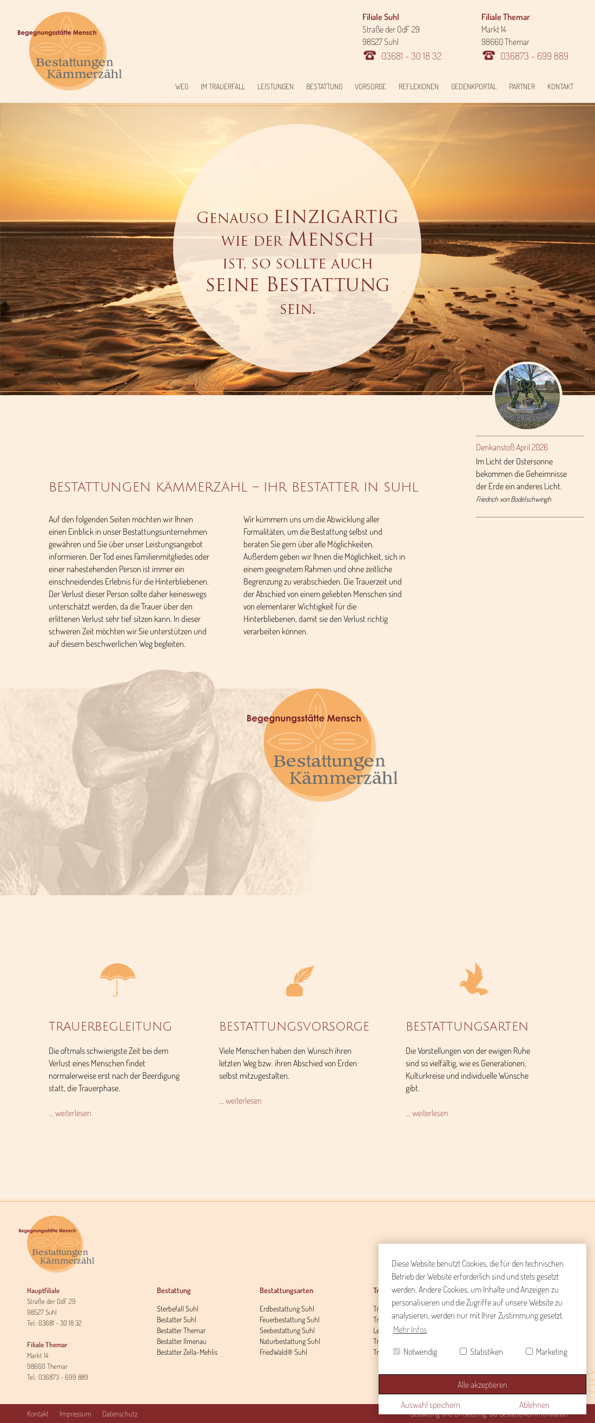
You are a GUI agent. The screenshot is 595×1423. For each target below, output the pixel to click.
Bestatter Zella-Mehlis (187, 1351)
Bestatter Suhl (176, 1319)
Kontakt (560, 86)
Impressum (75, 1413)
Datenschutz (119, 1413)
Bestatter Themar (181, 1330)
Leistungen (275, 86)
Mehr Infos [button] (410, 1329)
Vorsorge (370, 86)
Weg (181, 86)
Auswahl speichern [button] (430, 1404)
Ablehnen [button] (534, 1404)
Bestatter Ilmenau (182, 1341)
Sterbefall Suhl (178, 1308)
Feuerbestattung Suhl (290, 1319)
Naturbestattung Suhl (290, 1341)
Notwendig (415, 1351)
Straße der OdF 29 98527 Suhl (401, 36)
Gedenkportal (474, 86)
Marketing (546, 1351)
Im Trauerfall (223, 86)
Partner (522, 86)
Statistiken (481, 1351)
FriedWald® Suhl (283, 1351)
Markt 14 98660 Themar (524, 36)
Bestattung (324, 86)
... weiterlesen (70, 1112)
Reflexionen (419, 86)
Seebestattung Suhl (287, 1330)
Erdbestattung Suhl (287, 1308)
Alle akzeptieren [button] (482, 1384)
